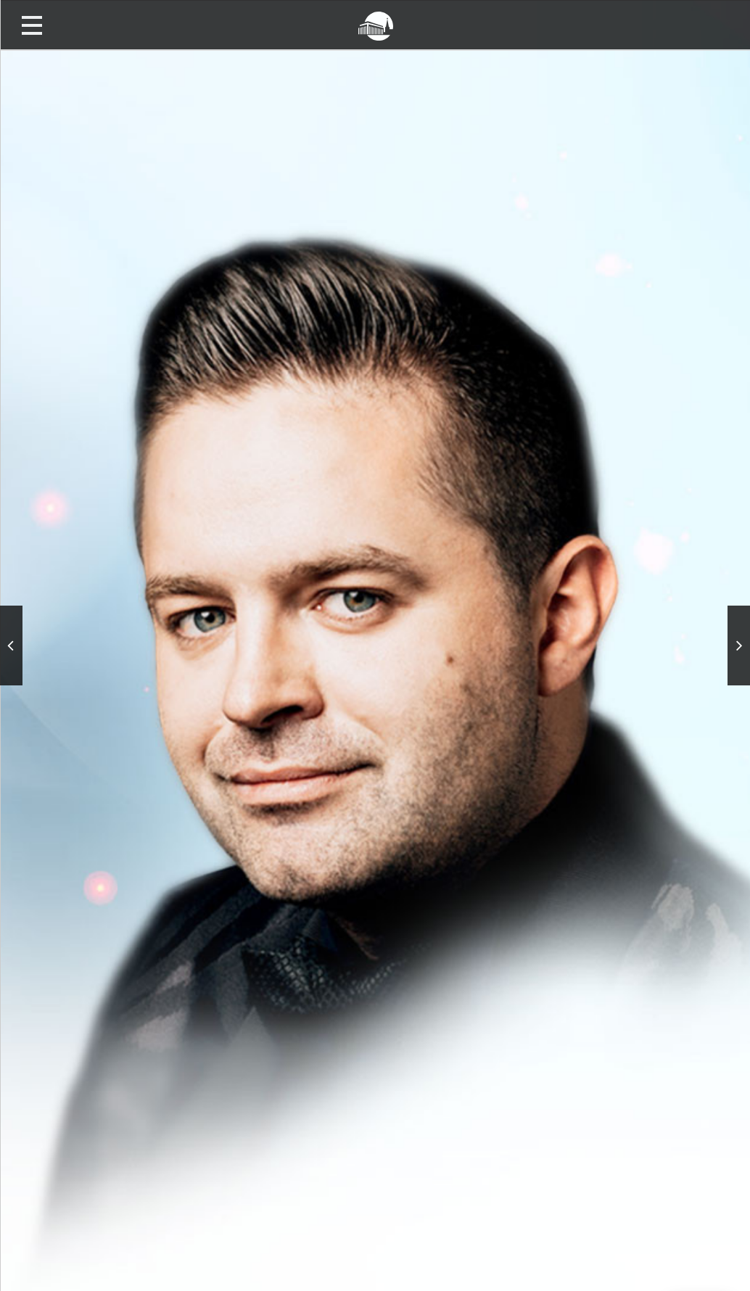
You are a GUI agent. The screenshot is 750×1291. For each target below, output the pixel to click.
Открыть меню (32, 24)
